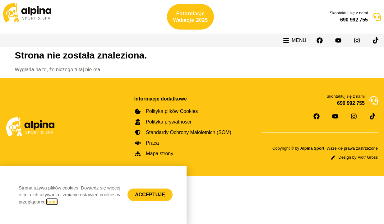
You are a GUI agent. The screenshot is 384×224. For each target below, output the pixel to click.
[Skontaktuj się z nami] (376, 17)
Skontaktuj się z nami (349, 13)
